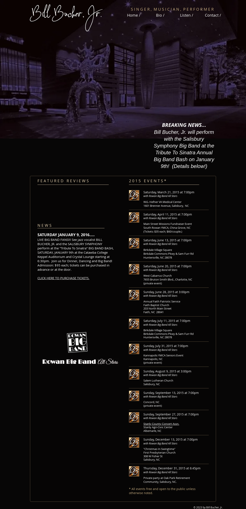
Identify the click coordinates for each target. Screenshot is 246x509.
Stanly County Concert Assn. (161, 424)
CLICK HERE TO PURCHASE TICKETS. (63, 278)
